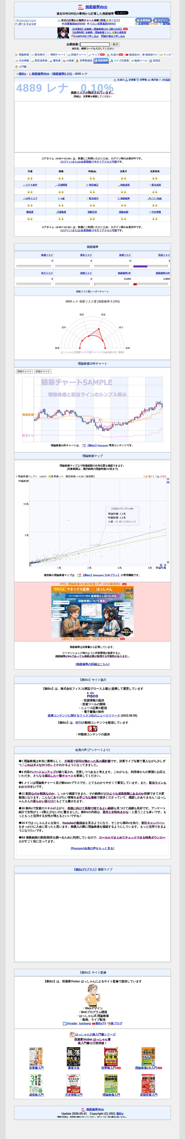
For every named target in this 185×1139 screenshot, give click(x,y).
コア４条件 (31, 185)
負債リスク (125, 255)
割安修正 (93, 185)
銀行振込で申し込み (113, 36)
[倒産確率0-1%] (62, 73)
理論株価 (22, 54)
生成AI (112, 54)
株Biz (21, 73)
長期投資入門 (148, 1094)
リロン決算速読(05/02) (101, 23)
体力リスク (47, 273)
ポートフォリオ (25, 23)
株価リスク (47, 255)
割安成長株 (39, 60)
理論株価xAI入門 (146, 1067)
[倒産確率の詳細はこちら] (92, 664)
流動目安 (92, 212)
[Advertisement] (93, 126)
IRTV (79, 722)
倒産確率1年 (124, 273)
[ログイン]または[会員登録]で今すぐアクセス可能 (89, 161)
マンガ (165, 54)
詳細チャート (77, 54)
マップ (94, 54)
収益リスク (164, 255)
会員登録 (143, 20)
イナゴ (156, 198)
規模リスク (86, 273)
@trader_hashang (77, 1023)
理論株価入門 (111, 1094)
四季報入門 (108, 1067)
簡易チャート (56, 54)
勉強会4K (133, 54)
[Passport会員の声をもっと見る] (92, 848)
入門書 (20, 66)
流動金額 (123, 212)
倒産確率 (101, 60)
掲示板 (153, 79)
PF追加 (164, 79)
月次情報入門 (73, 1094)
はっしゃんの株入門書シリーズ (92, 1034)
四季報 (141, 79)
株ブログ (114, 1023)
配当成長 (156, 185)
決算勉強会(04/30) (73, 23)
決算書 (130, 79)
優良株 (55, 60)
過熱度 (62, 212)
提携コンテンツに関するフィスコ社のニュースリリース (84, 715)
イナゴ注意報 (119, 60)
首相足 (154, 60)
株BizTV (99, 1023)
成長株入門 (36, 1094)
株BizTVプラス (85, 869)
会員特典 (141, 23)
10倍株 (68, 60)
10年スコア (31, 198)
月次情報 (22, 60)
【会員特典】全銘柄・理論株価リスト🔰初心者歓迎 (98, 32)
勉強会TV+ (150, 54)
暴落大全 (73, 1067)
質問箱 (164, 23)
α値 (62, 198)
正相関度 (62, 185)
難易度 (29, 212)
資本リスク (86, 255)
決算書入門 (36, 1067)
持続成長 (125, 185)
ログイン (161, 20)
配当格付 (38, 54)
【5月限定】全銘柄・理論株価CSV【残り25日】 (97, 29)
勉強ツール (139, 60)
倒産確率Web (96, 7)
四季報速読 (84, 60)
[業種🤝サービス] (110, 20)
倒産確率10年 (163, 273)
